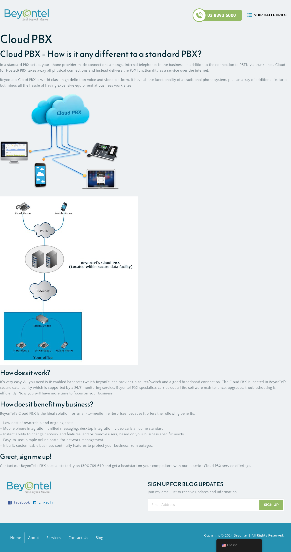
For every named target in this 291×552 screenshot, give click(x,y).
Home (15, 537)
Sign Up (271, 504)
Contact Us (78, 537)
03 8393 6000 (221, 15)
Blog (99, 537)
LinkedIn (43, 502)
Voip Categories (270, 15)
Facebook (19, 502)
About (33, 537)
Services (53, 537)
